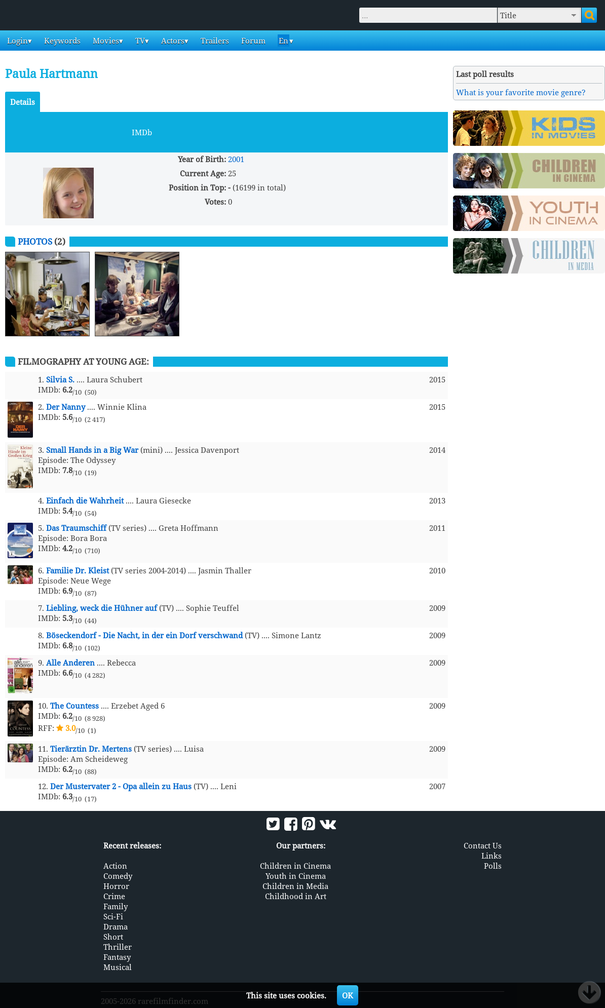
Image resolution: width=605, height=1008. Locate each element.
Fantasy (117, 957)
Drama (115, 926)
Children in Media (295, 886)
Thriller (117, 947)
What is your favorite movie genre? (521, 92)
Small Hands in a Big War (92, 450)
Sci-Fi (113, 916)
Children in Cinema (295, 866)
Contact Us (483, 845)
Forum (252, 40)
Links (491, 855)
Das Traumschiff (76, 528)
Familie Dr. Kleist (77, 570)
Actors (171, 40)
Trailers (214, 40)
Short (113, 937)
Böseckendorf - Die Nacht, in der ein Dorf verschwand (144, 635)
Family (115, 906)
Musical (117, 967)
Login (16, 40)
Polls (493, 866)
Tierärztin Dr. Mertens (91, 749)
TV (139, 40)
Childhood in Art (295, 896)
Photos (35, 241)
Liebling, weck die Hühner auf (101, 608)
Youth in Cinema (296, 876)
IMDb (142, 132)
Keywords (61, 40)
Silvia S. (60, 379)
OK (347, 995)
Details (22, 102)
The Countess (74, 706)
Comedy (117, 876)
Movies (105, 40)
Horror (116, 886)
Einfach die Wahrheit (85, 500)
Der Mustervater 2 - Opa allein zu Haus (121, 786)
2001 (236, 159)
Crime (114, 896)
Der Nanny (65, 407)
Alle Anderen (70, 662)
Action (115, 866)
